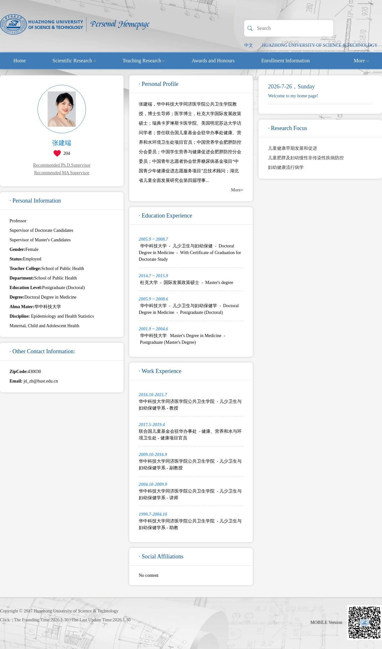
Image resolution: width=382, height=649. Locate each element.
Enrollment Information (285, 60)
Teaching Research (144, 60)
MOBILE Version (326, 622)
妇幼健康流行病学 (286, 167)
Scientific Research (74, 60)
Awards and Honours (213, 60)
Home (19, 60)
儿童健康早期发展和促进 (292, 148)
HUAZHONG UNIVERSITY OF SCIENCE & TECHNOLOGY (320, 45)
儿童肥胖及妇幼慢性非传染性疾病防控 (306, 157)
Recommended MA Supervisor (61, 172)
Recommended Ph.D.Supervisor (61, 165)
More (361, 60)
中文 (248, 45)
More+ (237, 190)
